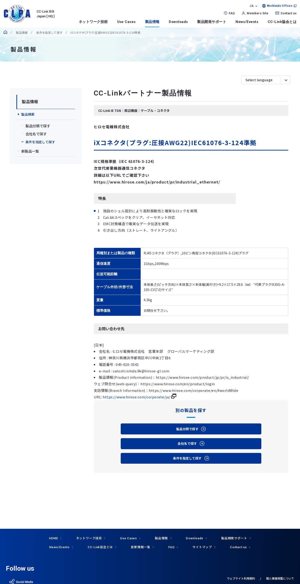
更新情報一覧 (140, 547)
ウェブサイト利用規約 (241, 578)
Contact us (288, 13)
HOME (53, 538)
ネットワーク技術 (93, 22)
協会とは (100, 547)
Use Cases (126, 22)
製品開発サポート (211, 22)
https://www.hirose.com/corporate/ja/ (139, 396)
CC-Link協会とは (282, 22)
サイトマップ (202, 547)
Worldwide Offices (279, 5)
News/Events (247, 22)
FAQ (232, 13)
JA (252, 5)
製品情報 (152, 22)
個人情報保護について (280, 578)
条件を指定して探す (49, 32)
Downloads (178, 22)
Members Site (257, 13)
